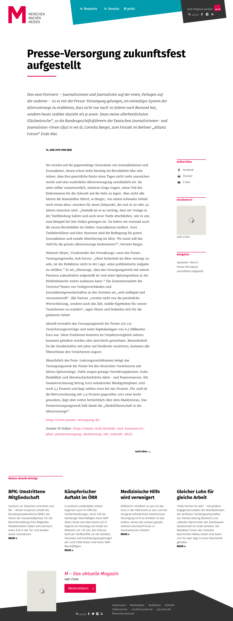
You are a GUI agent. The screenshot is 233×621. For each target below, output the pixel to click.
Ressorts (90, 9)
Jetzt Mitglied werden (200, 9)
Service (113, 9)
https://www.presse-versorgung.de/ (73, 420)
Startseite (182, 262)
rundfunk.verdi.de (142, 609)
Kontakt (169, 605)
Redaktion (155, 605)
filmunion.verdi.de (123, 613)
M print (129, 9)
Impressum (119, 605)
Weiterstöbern (78, 588)
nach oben (141, 451)
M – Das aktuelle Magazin (91, 573)
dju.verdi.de (164, 609)
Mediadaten (137, 605)
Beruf (194, 262)
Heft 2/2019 (191, 222)
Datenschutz (119, 609)
